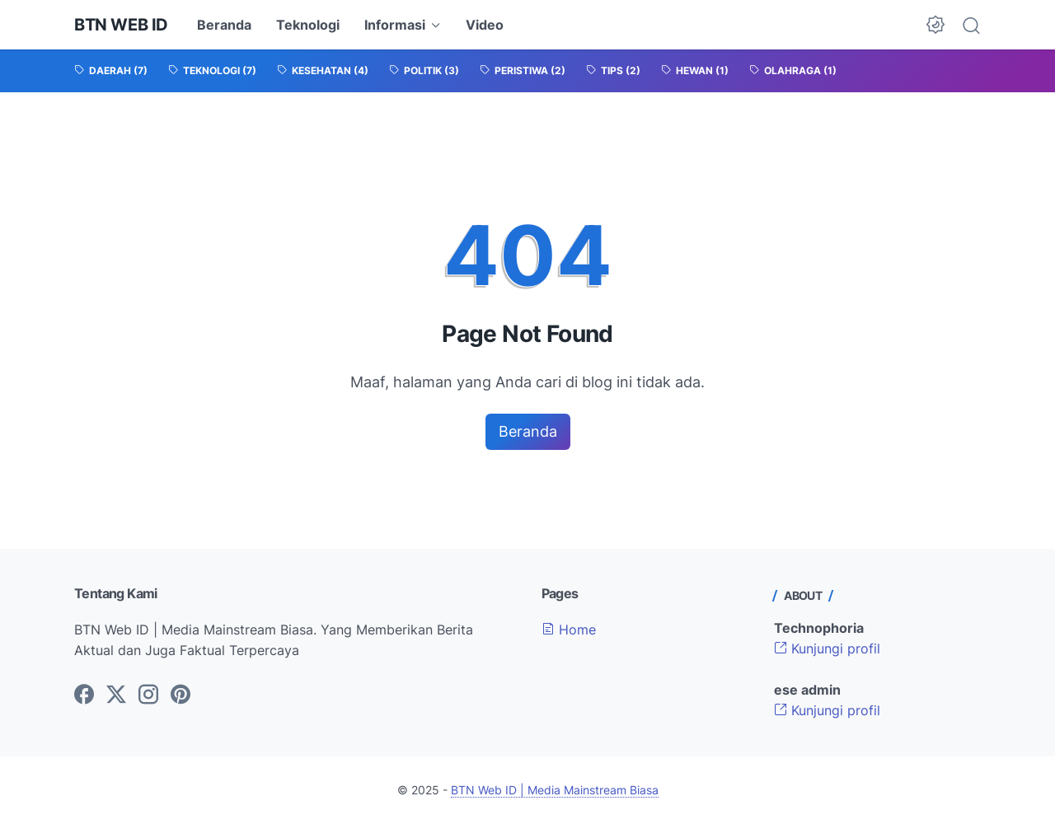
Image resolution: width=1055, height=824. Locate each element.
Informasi (394, 24)
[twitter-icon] (116, 695)
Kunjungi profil (827, 648)
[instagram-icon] (148, 695)
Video (485, 24)
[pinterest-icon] (180, 695)
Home (569, 629)
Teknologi (308, 24)
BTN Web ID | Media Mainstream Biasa (555, 790)
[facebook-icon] (84, 695)
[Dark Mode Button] (935, 25)
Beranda (224, 24)
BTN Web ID (121, 25)
